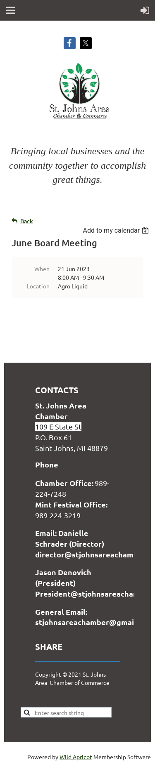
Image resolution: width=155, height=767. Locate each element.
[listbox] (117, 230)
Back (26, 221)
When (42, 268)
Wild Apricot (76, 756)
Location (38, 286)
